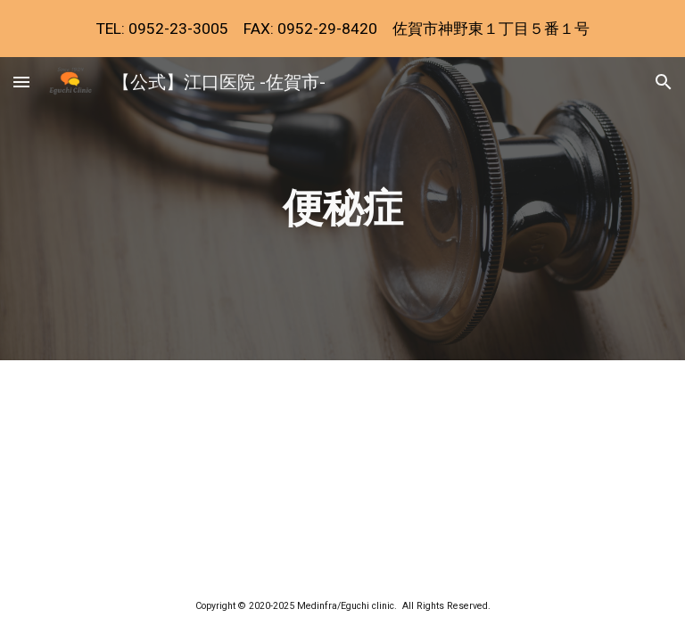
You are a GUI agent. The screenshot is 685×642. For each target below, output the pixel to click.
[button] (21, 81)
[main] (342, 209)
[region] (342, 28)
